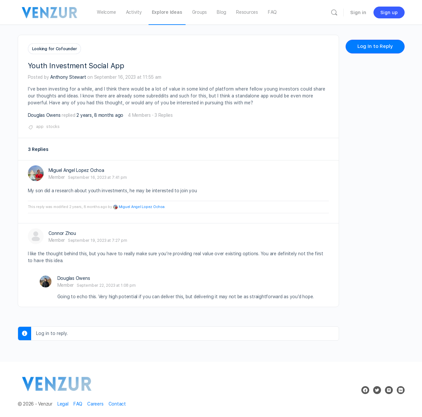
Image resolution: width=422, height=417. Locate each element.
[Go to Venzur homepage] (50, 11)
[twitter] (377, 389)
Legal (63, 402)
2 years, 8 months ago (99, 113)
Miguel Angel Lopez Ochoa (142, 205)
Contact (117, 402)
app (40, 125)
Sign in (358, 12)
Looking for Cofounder (54, 48)
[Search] (334, 12)
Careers (95, 402)
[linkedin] (401, 389)
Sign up (389, 12)
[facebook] (365, 389)
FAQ (77, 402)
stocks (53, 125)
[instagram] (389, 389)
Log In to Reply (375, 46)
